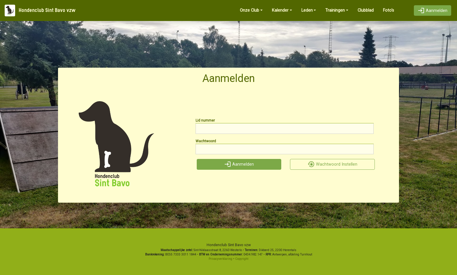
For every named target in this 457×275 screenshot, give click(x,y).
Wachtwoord (206, 141)
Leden (307, 10)
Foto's (388, 10)
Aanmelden (432, 10)
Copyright (241, 258)
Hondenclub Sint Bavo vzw (40, 10)
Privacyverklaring (220, 258)
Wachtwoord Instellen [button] (332, 164)
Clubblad (366, 10)
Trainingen (335, 10)
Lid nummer (205, 120)
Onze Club (249, 10)
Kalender (280, 10)
